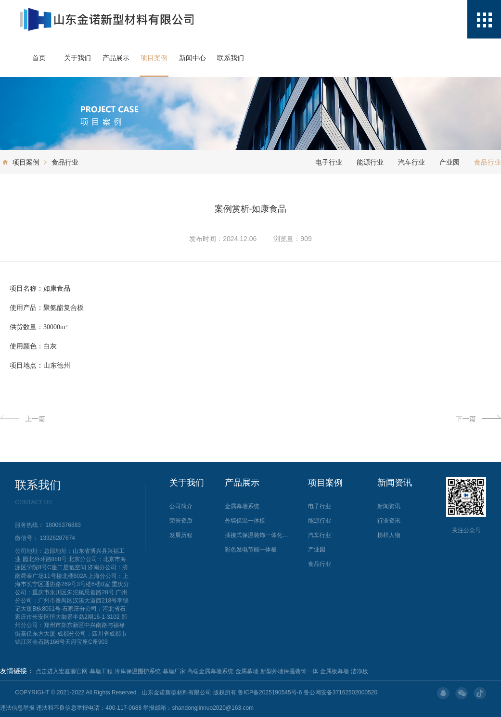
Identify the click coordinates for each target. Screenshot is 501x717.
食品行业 (64, 162)
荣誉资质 (181, 520)
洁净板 (359, 671)
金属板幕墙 (334, 671)
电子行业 (328, 162)
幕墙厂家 (174, 671)
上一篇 (22, 419)
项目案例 (154, 58)
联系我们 (230, 58)
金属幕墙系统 (242, 506)
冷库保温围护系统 (138, 671)
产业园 (449, 162)
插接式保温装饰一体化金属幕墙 (258, 535)
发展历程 (181, 535)
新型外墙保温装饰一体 (289, 671)
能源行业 (370, 162)
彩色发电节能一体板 (251, 549)
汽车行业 (411, 162)
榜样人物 (388, 535)
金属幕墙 (246, 671)
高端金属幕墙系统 (210, 671)
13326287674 (57, 538)
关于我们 (77, 58)
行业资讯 (388, 520)
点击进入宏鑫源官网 (62, 671)
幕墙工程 (101, 671)
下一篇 (478, 419)
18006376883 (63, 525)
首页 (39, 58)
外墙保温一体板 (245, 520)
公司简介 (181, 506)
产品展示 (116, 58)
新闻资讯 (388, 506)
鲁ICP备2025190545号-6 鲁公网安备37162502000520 (307, 692)
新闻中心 (192, 58)
